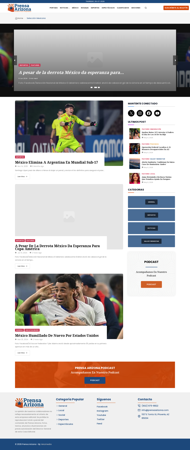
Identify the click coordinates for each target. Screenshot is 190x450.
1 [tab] (92, 87)
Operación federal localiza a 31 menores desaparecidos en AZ (156, 148)
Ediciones (135, 8)
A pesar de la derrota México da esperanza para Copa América (57, 247)
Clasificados (123, 8)
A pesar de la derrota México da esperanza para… (75, 70)
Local (152, 174)
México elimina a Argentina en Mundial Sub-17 (56, 162)
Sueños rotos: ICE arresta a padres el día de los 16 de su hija (158, 133)
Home (20, 18)
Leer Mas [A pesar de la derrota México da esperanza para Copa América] (22, 266)
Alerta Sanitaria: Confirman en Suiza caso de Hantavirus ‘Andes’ (158, 163)
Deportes (95, 8)
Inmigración (155, 129)
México (75, 8)
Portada (54, 8)
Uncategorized (32, 330)
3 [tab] (99, 87)
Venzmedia (46, 444)
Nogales (85, 8)
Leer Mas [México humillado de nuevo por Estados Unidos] (22, 353)
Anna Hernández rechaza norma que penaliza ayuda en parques (156, 178)
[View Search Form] (145, 8)
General (19, 330)
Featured (45, 64)
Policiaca (154, 144)
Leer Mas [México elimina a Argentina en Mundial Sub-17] (22, 176)
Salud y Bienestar (157, 159)
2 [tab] (95, 87)
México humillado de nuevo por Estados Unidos (57, 335)
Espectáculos (108, 8)
